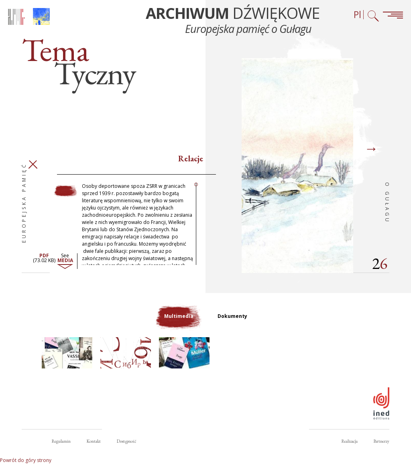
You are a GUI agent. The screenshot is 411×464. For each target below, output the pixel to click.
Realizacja (350, 441)
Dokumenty (232, 316)
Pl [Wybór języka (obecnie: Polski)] (357, 14)
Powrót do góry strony (25, 460)
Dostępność (126, 441)
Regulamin (61, 441)
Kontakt (94, 441)
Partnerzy (381, 441)
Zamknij (33, 164)
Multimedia (178, 316)
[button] (67, 353)
